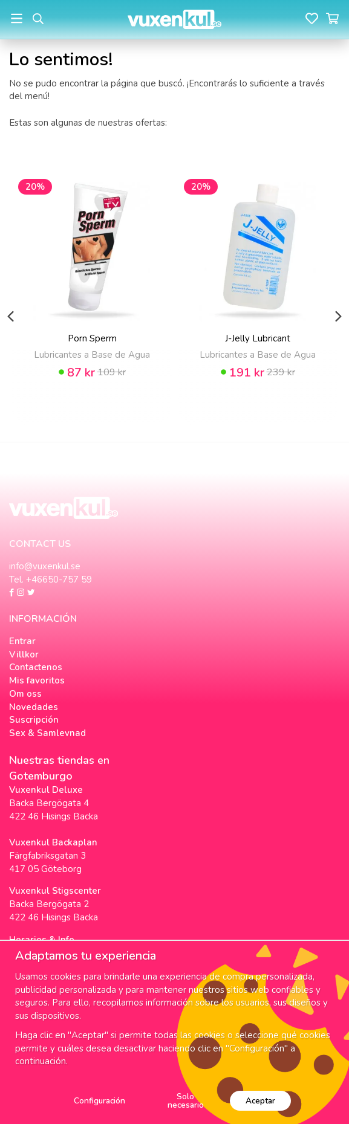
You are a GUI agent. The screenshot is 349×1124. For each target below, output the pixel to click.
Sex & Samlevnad (47, 733)
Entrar (22, 641)
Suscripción (34, 720)
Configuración (99, 1100)
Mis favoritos (37, 680)
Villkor (24, 654)
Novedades (33, 707)
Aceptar (260, 1100)
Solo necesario (186, 1101)
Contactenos (35, 667)
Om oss (25, 694)
